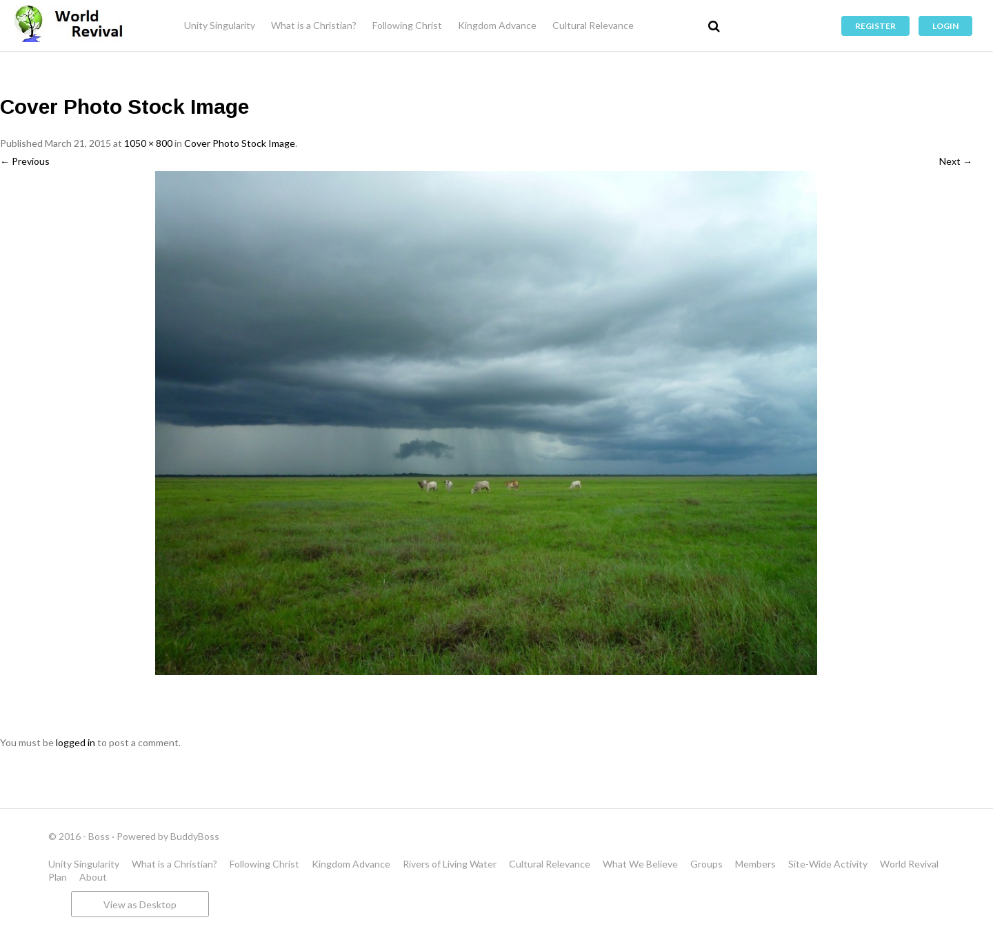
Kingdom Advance (497, 25)
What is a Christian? (314, 25)
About (93, 877)
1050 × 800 (148, 143)
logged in (75, 742)
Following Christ (407, 25)
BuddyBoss (194, 836)
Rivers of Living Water (449, 864)
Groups (706, 864)
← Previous (25, 161)
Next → (955, 161)
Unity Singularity (219, 25)
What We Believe (640, 864)
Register (875, 26)
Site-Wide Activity (827, 864)
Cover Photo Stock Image (239, 143)
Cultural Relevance (593, 25)
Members (755, 864)
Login (945, 26)
